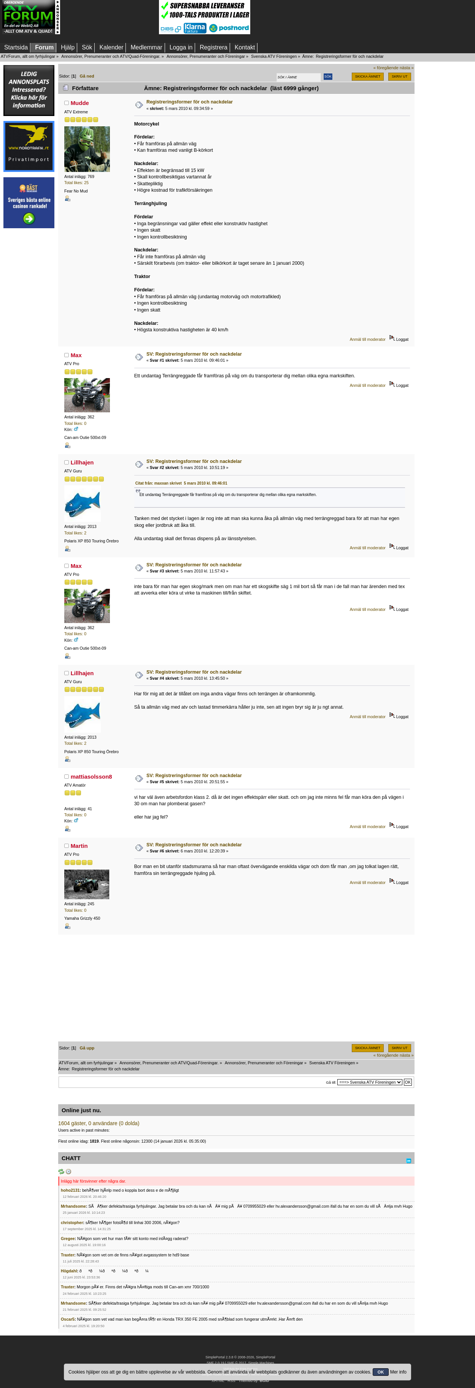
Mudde (80, 103)
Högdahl (69, 1271)
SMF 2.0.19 (215, 1363)
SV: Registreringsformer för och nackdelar (194, 354)
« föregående (386, 67)
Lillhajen (82, 462)
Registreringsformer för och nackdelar (189, 102)
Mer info (398, 1372)
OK (381, 1372)
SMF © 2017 (236, 1363)
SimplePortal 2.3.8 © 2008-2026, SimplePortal (240, 1357)
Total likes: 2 (75, 533)
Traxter (67, 1255)
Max (76, 355)
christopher (72, 1222)
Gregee (68, 1238)
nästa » (407, 67)
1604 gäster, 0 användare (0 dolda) (99, 1123)
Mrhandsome (73, 1206)
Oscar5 (68, 1319)
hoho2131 (70, 1190)
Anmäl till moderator (368, 339)
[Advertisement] (109, 17)
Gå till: (331, 1082)
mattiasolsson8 (91, 776)
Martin (79, 846)
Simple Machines (261, 1363)
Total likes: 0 (75, 423)
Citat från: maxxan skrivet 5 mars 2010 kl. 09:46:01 (181, 483)
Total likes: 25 (76, 182)
